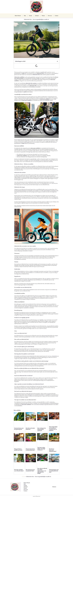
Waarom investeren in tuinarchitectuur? (30, 449)
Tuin (25, 15)
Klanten (54, 518)
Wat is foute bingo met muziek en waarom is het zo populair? (53, 428)
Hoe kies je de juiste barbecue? (30, 429)
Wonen (43, 15)
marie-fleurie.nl (36, 528)
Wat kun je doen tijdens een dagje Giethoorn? (41, 448)
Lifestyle (37, 15)
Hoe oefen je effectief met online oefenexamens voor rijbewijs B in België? (42, 499)
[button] (57, 61)
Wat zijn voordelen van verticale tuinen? (19, 470)
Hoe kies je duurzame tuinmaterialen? (52, 450)
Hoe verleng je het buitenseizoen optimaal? (41, 429)
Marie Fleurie (18, 15)
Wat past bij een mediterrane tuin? (18, 449)
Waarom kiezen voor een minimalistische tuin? (54, 503)
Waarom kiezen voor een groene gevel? (19, 429)
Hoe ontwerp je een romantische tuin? (30, 503)
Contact (56, 15)
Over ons (50, 15)
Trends (30, 15)
